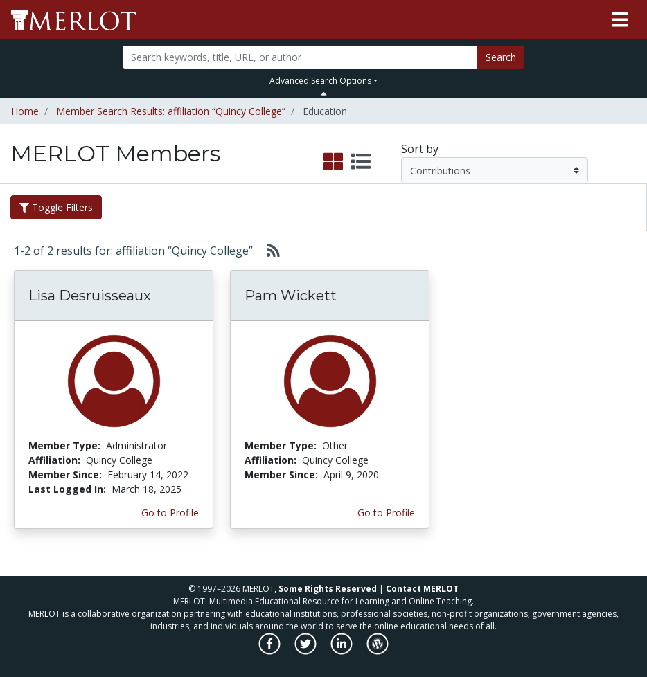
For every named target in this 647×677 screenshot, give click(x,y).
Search (501, 57)
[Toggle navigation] (619, 20)
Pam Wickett (291, 295)
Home (25, 111)
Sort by (419, 148)
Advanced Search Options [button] (320, 81)
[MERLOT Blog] (377, 651)
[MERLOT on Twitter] (306, 651)
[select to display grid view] (333, 162)
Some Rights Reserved (327, 589)
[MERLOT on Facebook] (270, 651)
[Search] (299, 57)
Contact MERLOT (422, 589)
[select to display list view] (361, 162)
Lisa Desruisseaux (89, 295)
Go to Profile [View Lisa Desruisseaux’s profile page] (170, 512)
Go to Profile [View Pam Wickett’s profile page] (386, 512)
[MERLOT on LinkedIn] (342, 651)
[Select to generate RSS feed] (268, 250)
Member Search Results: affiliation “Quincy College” (170, 111)
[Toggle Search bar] (324, 93)
